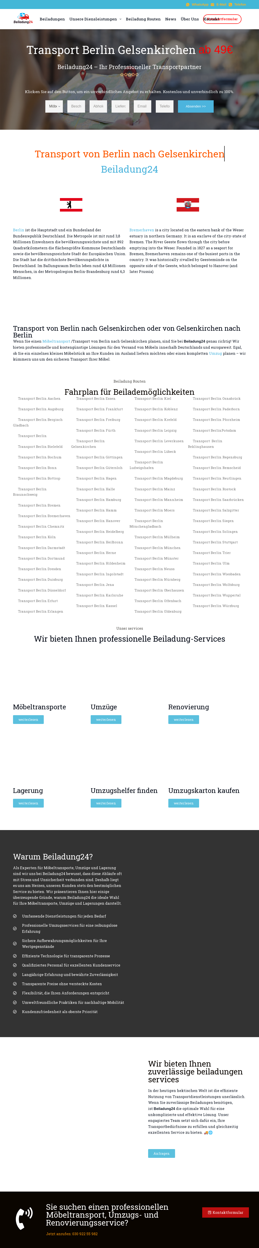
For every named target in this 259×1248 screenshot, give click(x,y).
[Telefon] (237, 4)
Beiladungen (52, 19)
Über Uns (190, 19)
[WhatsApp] (197, 4)
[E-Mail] (218, 4)
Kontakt (211, 19)
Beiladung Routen (143, 19)
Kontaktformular (222, 19)
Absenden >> (196, 106)
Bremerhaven (142, 230)
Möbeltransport (56, 341)
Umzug (215, 353)
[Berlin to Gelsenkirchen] (129, 295)
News (170, 19)
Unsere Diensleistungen (95, 19)
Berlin (18, 230)
